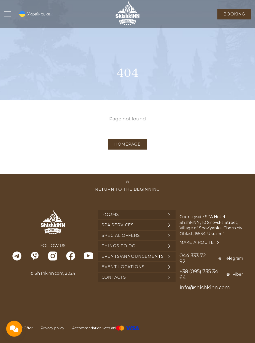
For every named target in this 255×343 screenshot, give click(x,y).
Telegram (233, 258)
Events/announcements (133, 256)
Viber (238, 274)
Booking (234, 14)
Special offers (121, 235)
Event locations (123, 266)
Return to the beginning (127, 189)
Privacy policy (52, 328)
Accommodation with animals (98, 328)
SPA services (118, 225)
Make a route (197, 242)
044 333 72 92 (193, 258)
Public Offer (22, 328)
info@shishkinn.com (205, 287)
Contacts (114, 277)
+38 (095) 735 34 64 (199, 274)
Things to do (119, 246)
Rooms (110, 214)
